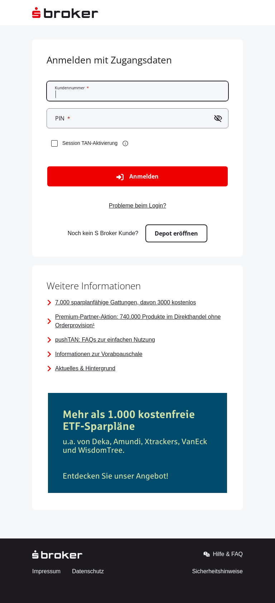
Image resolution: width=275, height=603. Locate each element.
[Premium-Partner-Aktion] (137, 321)
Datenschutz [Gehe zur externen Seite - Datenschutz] (88, 571)
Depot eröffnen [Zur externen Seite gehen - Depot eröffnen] (176, 233)
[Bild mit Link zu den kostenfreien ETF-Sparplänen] (137, 444)
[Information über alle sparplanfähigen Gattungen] (137, 302)
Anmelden (137, 176)
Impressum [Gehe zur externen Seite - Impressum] (46, 571)
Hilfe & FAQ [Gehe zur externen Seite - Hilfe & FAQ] (223, 554)
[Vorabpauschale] (137, 354)
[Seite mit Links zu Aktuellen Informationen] (137, 368)
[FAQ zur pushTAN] (137, 340)
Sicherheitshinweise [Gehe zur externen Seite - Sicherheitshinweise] (217, 571)
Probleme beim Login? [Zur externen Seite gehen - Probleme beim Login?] (137, 206)
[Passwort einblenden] (218, 118)
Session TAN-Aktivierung (89, 143)
